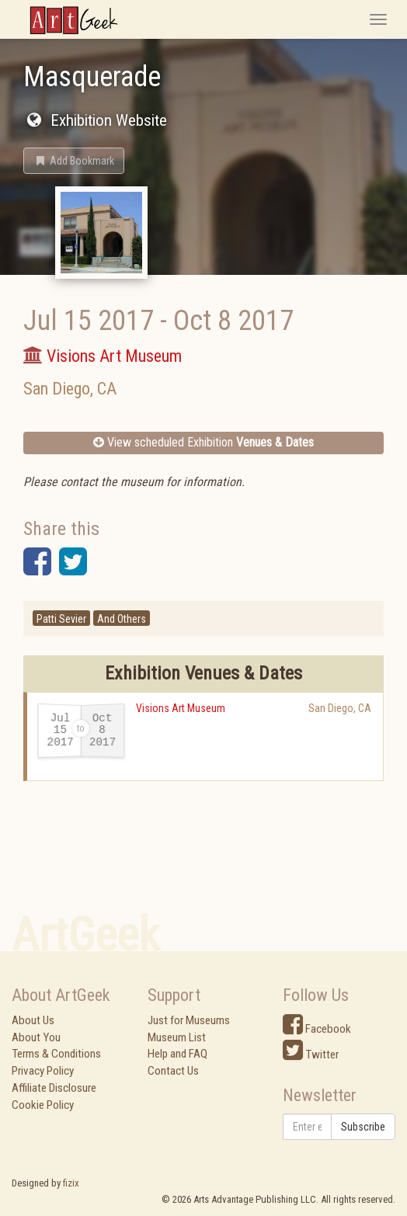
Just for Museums (189, 1020)
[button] (73, 161)
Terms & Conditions (56, 1054)
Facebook (317, 1029)
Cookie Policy (43, 1105)
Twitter (311, 1054)
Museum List (177, 1037)
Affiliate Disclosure (54, 1088)
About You (36, 1037)
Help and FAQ (177, 1054)
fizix (71, 1183)
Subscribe (363, 1126)
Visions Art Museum (180, 708)
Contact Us (173, 1071)
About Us (33, 1020)
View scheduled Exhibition (203, 442)
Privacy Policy (43, 1071)
